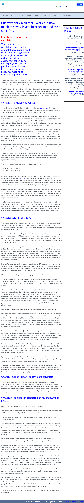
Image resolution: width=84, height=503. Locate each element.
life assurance (22, 178)
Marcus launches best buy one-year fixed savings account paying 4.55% (75, 71)
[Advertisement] (20, 8)
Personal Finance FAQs (43, 15)
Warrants (56, 15)
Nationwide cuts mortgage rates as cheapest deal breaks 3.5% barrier (74, 49)
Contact (69, 15)
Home (5, 15)
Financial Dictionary (26, 15)
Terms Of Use (77, 501)
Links (63, 15)
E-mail (67, 501)
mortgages (43, 108)
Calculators (13, 15)
